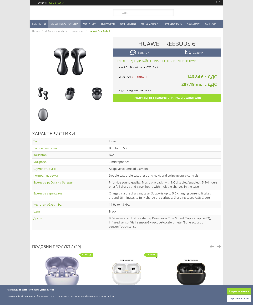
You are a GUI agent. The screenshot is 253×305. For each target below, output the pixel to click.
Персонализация (239, 298)
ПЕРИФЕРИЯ (108, 23)
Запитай (139, 53)
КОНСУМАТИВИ (149, 23)
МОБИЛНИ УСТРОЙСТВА (64, 23)
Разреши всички (239, 291)
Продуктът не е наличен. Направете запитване (166, 98)
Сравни (194, 53)
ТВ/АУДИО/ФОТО (172, 23)
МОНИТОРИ (89, 23)
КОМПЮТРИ (39, 23)
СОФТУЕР (210, 23)
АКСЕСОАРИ (193, 23)
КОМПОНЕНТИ (128, 23)
